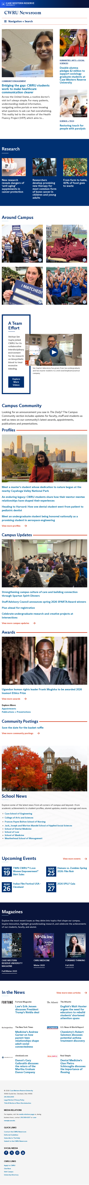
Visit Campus (8, 1172)
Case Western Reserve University (21, 1091)
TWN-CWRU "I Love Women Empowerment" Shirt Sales (25, 871)
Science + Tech (67, 121)
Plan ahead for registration (18, 607)
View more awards (14, 699)
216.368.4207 (25, 1118)
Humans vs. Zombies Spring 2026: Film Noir (72, 870)
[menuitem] (44, 1131)
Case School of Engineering (18, 813)
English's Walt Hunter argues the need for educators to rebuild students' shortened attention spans (73, 1012)
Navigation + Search (18, 22)
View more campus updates (19, 623)
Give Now (7, 1169)
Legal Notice (8, 1100)
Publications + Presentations (16, 712)
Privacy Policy (19, 1100)
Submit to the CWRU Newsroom (15, 1141)
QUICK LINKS (10, 1128)
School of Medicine (14, 835)
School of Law (12, 832)
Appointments (9, 708)
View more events (75, 859)
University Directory (11, 1175)
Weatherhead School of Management (23, 838)
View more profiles (14, 526)
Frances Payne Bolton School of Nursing (25, 821)
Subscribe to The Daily (12, 1138)
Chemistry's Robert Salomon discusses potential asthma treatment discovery (72, 1036)
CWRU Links (10, 1161)
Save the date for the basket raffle (22, 727)
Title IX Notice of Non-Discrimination (17, 1103)
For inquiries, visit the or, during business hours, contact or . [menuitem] (22, 1117)
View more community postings (21, 733)
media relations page (26, 1114)
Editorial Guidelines (11, 1135)
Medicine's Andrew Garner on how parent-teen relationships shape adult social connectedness (27, 1039)
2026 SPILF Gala (66, 883)
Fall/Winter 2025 (9, 971)
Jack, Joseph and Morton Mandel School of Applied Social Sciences (38, 825)
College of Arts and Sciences (19, 817)
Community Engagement (14, 81)
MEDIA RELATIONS (13, 1110)
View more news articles (68, 993)
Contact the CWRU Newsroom (15, 1132)
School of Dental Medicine (18, 828)
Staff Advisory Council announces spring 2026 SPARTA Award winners (44, 601)
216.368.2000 (9, 1097)
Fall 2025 (69, 965)
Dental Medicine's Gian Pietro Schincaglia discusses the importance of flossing (73, 1066)
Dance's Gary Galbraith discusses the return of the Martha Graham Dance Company (26, 1066)
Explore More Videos (16, 382)
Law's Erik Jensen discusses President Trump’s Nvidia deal (27, 1009)
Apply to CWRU (9, 1166)
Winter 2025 (39, 965)
